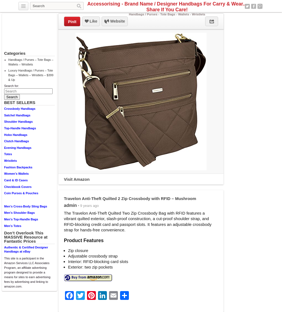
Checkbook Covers (18, 186)
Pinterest (260, 6)
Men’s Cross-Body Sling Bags (25, 206)
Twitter (247, 6)
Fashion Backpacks (18, 167)
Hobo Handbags (15, 134)
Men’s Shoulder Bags (19, 212)
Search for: (11, 85)
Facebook (253, 6)
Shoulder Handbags (18, 121)
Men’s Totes (12, 226)
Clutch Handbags (16, 141)
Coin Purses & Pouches (21, 193)
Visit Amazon (77, 179)
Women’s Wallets (16, 173)
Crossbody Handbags (20, 108)
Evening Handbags (17, 147)
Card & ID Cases (16, 180)
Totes (8, 154)
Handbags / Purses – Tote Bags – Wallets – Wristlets (30, 62)
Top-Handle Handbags (20, 128)
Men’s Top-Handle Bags (21, 219)
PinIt (72, 22)
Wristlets (10, 160)
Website (114, 21)
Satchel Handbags (17, 115)
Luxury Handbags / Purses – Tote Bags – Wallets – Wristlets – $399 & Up (30, 75)
